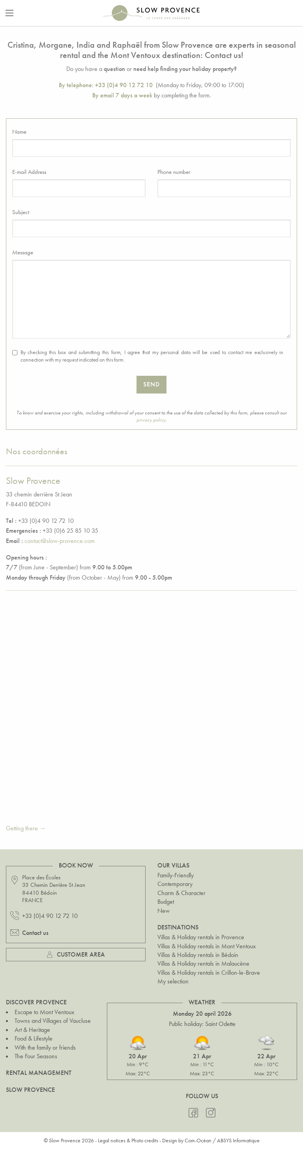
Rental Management (38, 1073)
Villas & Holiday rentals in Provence (200, 937)
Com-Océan (198, 1140)
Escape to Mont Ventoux (44, 1012)
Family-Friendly (175, 875)
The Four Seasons (36, 1056)
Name (19, 132)
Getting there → (26, 828)
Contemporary (175, 884)
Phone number (173, 172)
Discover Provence (36, 1002)
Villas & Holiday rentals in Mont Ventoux (206, 946)
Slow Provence (30, 1090)
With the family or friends (45, 1047)
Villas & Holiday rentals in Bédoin (197, 955)
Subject (20, 212)
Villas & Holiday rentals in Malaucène (203, 963)
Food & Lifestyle (33, 1038)
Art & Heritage (32, 1030)
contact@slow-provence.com (59, 541)
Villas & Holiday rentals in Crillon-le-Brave (208, 972)
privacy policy (151, 419)
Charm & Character (181, 893)
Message (22, 252)
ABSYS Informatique (238, 1140)
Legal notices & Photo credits (128, 1140)
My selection (173, 981)
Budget (165, 901)
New (163, 911)
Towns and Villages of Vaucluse (53, 1021)
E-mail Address (29, 172)
